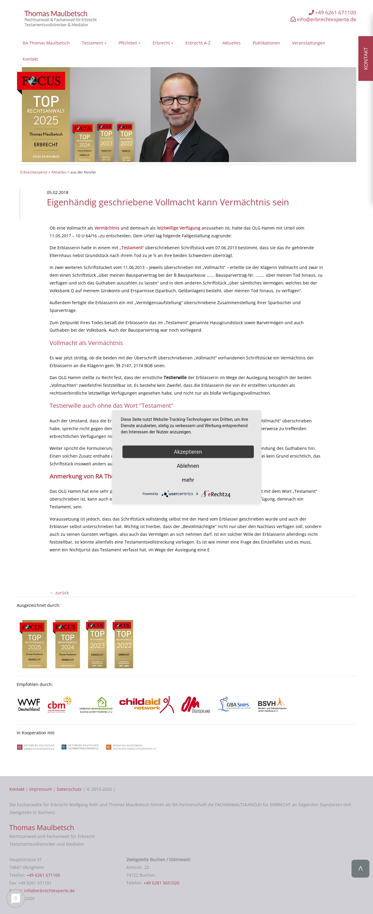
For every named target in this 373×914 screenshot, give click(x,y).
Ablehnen (188, 466)
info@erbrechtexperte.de (323, 19)
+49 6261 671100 (332, 12)
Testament (92, 43)
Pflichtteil (128, 43)
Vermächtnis (106, 228)
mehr (188, 480)
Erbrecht (161, 43)
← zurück (59, 593)
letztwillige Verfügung (178, 228)
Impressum (40, 789)
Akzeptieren (188, 452)
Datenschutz (69, 789)
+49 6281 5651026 (161, 883)
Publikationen (266, 43)
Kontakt (30, 59)
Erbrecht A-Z (198, 43)
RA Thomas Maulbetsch (46, 43)
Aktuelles (231, 43)
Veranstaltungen (308, 43)
